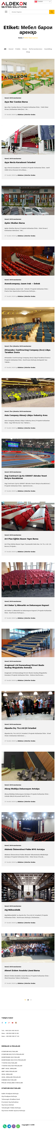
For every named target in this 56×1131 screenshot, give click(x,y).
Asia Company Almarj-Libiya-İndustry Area (26, 415)
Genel (11, 49)
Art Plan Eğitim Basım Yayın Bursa (21, 539)
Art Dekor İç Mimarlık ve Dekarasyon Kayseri (27, 605)
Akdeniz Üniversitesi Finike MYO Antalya (25, 849)
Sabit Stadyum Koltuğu (10, 1093)
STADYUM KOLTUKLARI (10, 1051)
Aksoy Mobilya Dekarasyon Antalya (22, 789)
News (24, 49)
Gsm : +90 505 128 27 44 (10, 1036)
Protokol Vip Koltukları (10, 1102)
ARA (51, 12)
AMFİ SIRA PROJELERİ (9, 1071)
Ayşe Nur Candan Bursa (16, 102)
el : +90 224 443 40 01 (11, 1030)
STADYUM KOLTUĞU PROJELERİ (13, 1054)
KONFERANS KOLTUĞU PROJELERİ (14, 1060)
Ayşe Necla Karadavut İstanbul (20, 162)
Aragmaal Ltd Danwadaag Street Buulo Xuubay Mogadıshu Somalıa (24, 666)
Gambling (48, 49)
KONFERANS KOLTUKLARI (11, 1057)
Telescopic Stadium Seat (11, 1099)
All (5, 49)
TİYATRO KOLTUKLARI (9, 1063)
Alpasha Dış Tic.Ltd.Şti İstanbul (20, 728)
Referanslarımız (35, 49)
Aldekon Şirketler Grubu (26, 114)
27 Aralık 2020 (10, 114)
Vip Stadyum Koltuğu (9, 1096)
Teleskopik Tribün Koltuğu (11, 1108)
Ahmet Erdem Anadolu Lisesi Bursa (22, 970)
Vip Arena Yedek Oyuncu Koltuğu (13, 1110)
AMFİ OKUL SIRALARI (9, 1068)
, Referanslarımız (15, 98)
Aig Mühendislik (12, 910)
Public (17, 49)
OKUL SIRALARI (7, 1074)
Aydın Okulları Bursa (15, 223)
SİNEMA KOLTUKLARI (9, 1080)
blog (28, 52)
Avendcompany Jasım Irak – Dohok (22, 283)
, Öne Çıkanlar (14, 346)
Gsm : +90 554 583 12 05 (10, 1033)
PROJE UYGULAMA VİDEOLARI (12, 1083)
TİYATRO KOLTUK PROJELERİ (12, 1065)
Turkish (39, 1)
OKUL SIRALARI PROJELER (11, 1077)
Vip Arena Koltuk (8, 1105)
